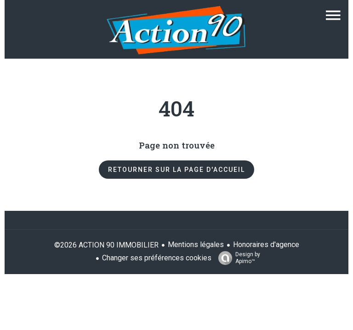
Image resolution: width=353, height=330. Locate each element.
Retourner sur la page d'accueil (176, 169)
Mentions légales (196, 244)
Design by (237, 258)
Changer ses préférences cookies (156, 257)
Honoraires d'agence (266, 244)
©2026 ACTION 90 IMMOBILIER (106, 245)
